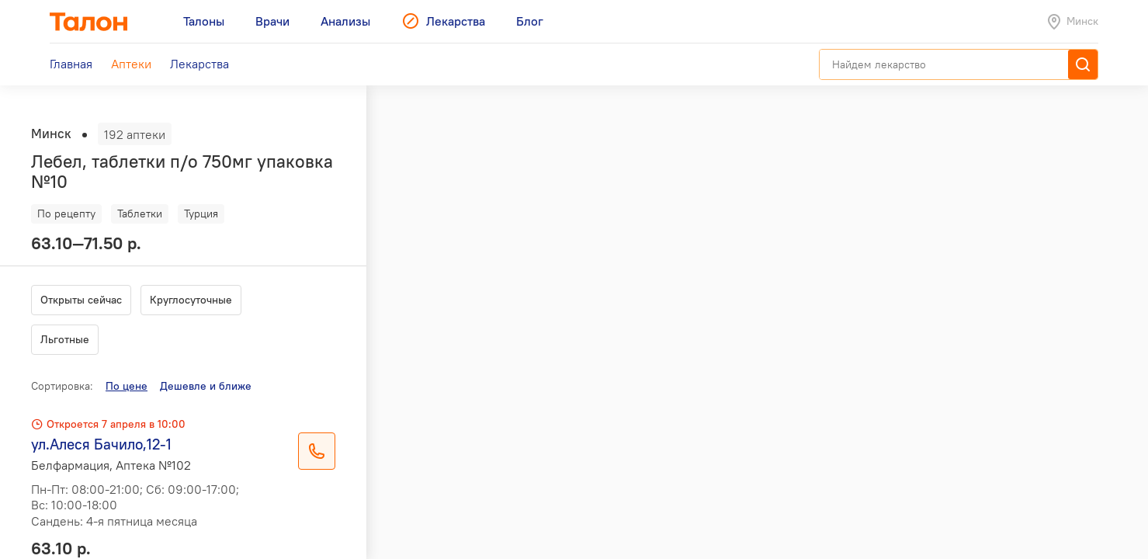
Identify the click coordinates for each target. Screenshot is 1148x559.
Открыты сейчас (81, 300)
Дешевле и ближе (205, 386)
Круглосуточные (191, 300)
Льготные (64, 339)
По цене (126, 386)
